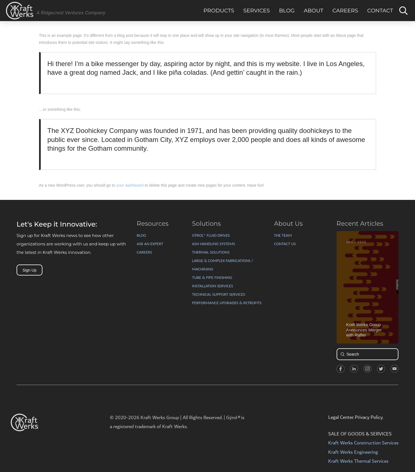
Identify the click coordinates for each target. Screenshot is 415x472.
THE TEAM (283, 235)
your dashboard (130, 185)
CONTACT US (285, 243)
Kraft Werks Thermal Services (358, 461)
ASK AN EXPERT (150, 243)
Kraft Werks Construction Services (363, 443)
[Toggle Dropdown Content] (403, 11)
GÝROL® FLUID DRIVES (211, 235)
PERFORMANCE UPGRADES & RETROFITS (227, 302)
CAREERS (144, 252)
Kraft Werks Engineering (353, 452)
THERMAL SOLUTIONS (211, 252)
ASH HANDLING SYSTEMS (213, 243)
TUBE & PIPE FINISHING (212, 277)
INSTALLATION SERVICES (212, 285)
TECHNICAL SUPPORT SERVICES (218, 294)
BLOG (141, 235)
